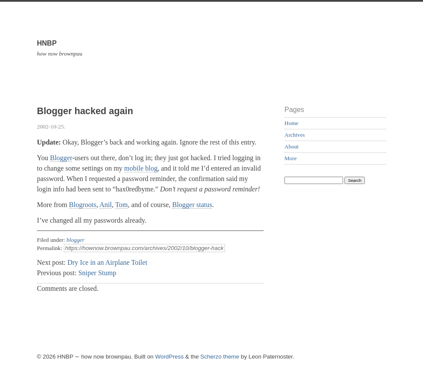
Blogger (61, 157)
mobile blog (141, 168)
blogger (75, 240)
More (290, 158)
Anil (105, 204)
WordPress (169, 356)
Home (291, 123)
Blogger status (192, 204)
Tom (121, 204)
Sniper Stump (97, 273)
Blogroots (82, 204)
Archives (294, 135)
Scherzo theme (219, 356)
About (291, 146)
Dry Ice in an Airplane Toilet (107, 262)
